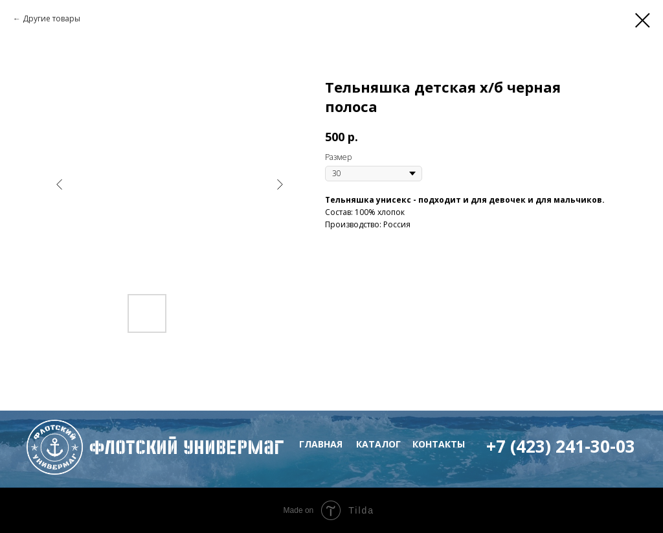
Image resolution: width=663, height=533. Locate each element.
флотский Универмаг (186, 447)
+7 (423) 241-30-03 (560, 446)
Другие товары (51, 18)
